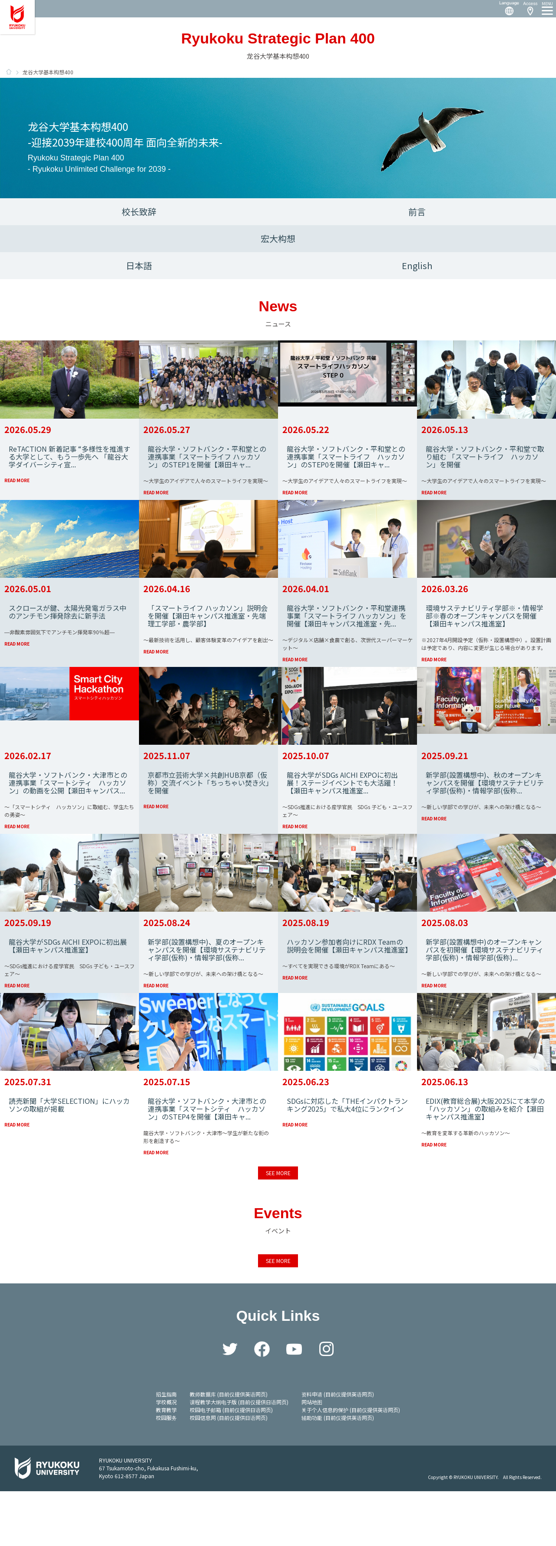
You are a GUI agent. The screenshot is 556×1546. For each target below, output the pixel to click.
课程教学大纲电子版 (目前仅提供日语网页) (239, 1456)
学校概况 (166, 1456)
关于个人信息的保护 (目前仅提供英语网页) (350, 1464)
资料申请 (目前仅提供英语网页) (337, 1449)
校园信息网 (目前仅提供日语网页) (229, 1472)
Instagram (326, 1404)
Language (505, 8)
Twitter (229, 1404)
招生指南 (166, 1449)
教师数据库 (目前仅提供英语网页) (229, 1449)
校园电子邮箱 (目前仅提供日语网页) (231, 1464)
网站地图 (311, 1456)
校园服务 (166, 1472)
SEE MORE (278, 1227)
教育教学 (166, 1464)
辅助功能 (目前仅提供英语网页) (337, 1472)
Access (530, 8)
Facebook (262, 1404)
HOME (8, 71)
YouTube (294, 1404)
